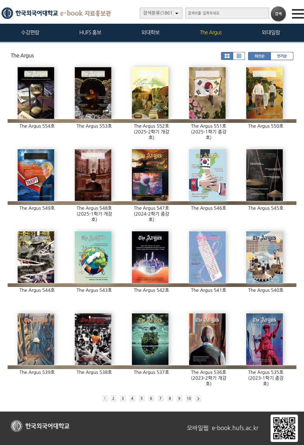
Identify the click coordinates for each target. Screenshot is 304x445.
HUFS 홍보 (90, 32)
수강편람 (30, 32)
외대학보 (150, 32)
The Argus (211, 32)
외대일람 (271, 32)
